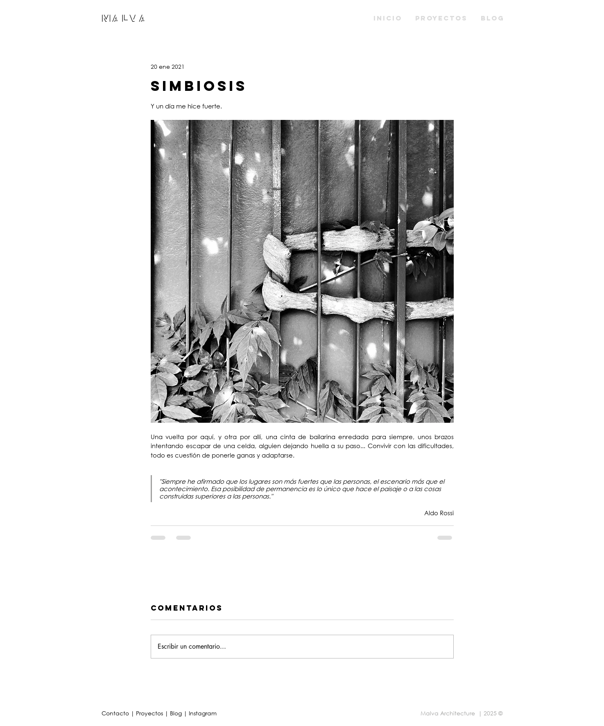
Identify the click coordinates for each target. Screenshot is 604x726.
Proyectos (150, 713)
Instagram (203, 713)
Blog (176, 713)
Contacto (116, 713)
